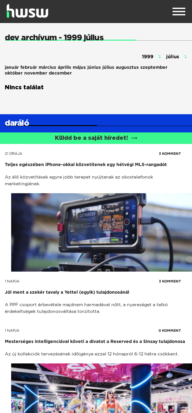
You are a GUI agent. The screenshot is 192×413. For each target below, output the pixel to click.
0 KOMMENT (170, 330)
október (14, 73)
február (28, 67)
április (64, 67)
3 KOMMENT (170, 153)
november (35, 73)
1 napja (12, 281)
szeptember (153, 67)
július (108, 67)
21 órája (13, 153)
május (79, 67)
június (94, 67)
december (60, 73)
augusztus (127, 67)
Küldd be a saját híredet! (96, 138)
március (47, 67)
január (12, 67)
